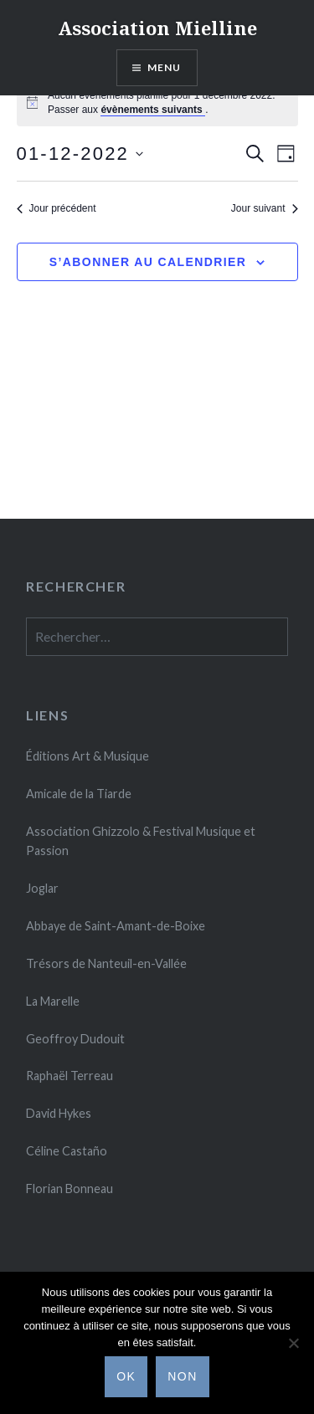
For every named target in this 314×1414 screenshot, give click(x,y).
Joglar (42, 888)
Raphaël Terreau (69, 1075)
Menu (164, 67)
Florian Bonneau (69, 1188)
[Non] (293, 1343)
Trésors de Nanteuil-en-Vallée (106, 963)
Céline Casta (66, 1151)
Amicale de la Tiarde (78, 793)
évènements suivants (152, 109)
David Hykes (58, 1113)
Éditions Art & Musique (87, 756)
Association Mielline (157, 27)
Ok (126, 1376)
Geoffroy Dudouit (75, 1039)
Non (182, 1376)
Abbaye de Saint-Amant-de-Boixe (115, 926)
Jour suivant (264, 208)
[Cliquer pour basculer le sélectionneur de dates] (80, 153)
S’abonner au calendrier (147, 262)
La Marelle (53, 1001)
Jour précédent (56, 208)
